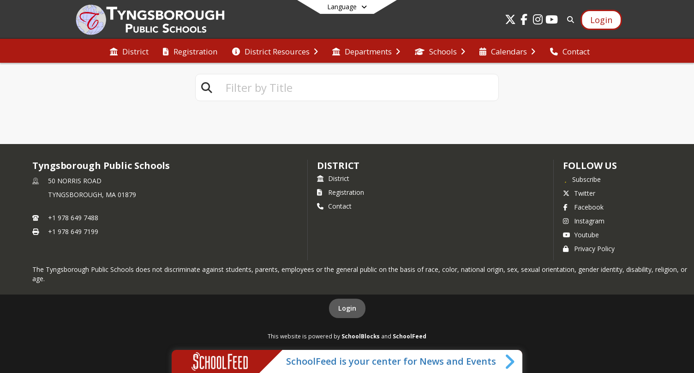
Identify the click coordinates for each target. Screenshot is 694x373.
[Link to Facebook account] (524, 21)
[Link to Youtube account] (552, 21)
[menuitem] (129, 51)
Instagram (583, 221)
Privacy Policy (589, 248)
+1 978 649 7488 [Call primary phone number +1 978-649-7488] (73, 217)
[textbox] (358, 87)
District (333, 178)
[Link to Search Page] (568, 19)
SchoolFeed (409, 336)
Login (347, 308)
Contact (334, 206)
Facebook (583, 207)
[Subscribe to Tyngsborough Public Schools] (582, 179)
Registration (340, 192)
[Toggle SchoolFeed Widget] (510, 361)
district (338, 165)
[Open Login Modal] (601, 20)
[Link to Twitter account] (510, 21)
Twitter (579, 193)
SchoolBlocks (360, 336)
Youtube (581, 234)
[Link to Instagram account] (538, 21)
